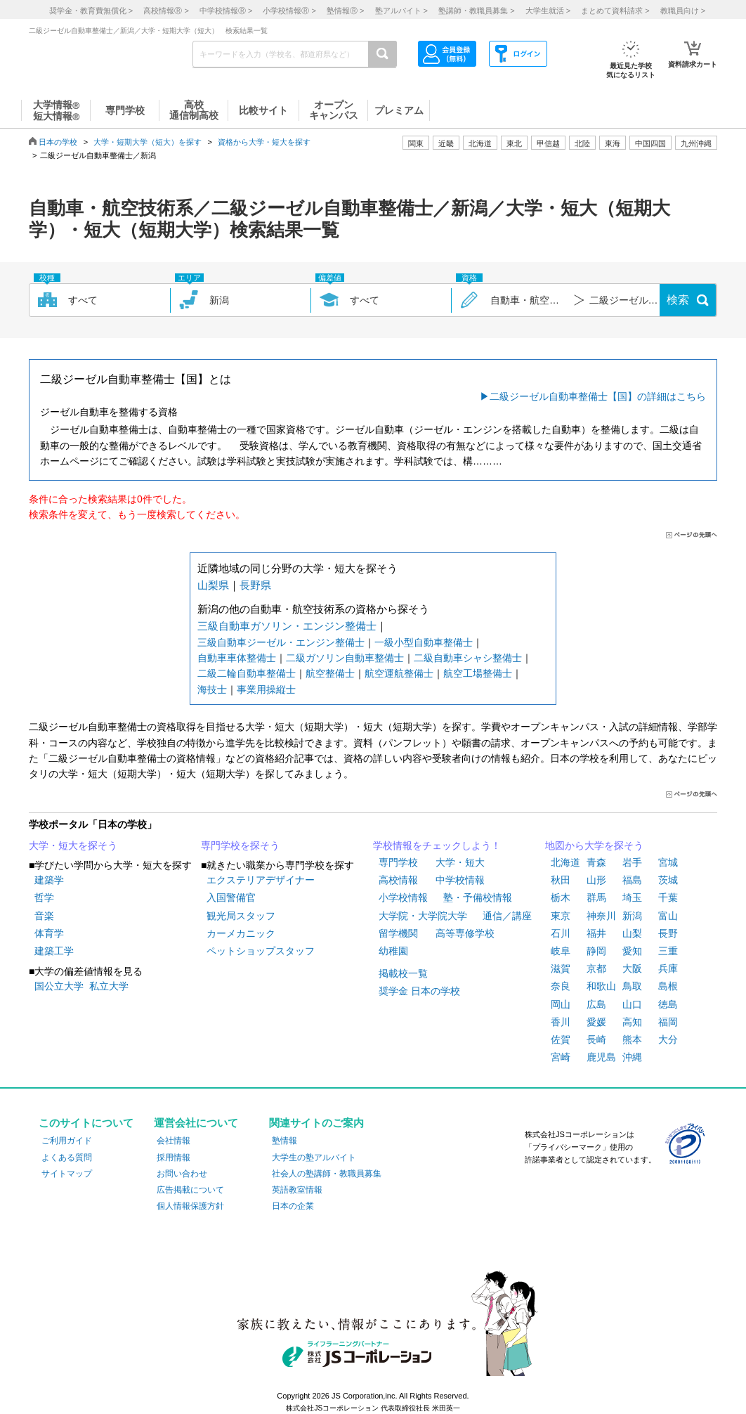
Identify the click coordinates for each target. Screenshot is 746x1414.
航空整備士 (330, 673)
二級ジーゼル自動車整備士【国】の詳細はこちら (598, 396)
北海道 (480, 143)
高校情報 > (165, 10)
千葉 (668, 897)
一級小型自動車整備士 (423, 642)
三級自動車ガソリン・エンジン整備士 (287, 626)
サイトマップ (66, 1174)
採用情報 (173, 1157)
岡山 (560, 1004)
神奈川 (601, 915)
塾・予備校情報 (477, 897)
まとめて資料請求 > (615, 10)
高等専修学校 (465, 933)
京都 (596, 968)
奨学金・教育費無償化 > (91, 10)
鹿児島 (601, 1057)
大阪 (632, 968)
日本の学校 (58, 142)
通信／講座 (507, 915)
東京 (560, 915)
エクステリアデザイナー (261, 880)
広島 (596, 1004)
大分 (668, 1039)
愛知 (632, 950)
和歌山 (601, 986)
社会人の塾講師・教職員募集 (326, 1174)
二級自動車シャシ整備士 (468, 657)
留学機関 (398, 933)
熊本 (632, 1039)
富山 (668, 915)
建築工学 (54, 950)
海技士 (212, 689)
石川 (560, 933)
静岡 (596, 950)
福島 (632, 880)
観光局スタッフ (241, 915)
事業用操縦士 (266, 689)
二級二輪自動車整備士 (246, 673)
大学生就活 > (547, 10)
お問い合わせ (182, 1174)
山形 (596, 880)
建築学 (49, 880)
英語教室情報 (297, 1190)
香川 (560, 1021)
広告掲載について (190, 1190)
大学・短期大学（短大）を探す (147, 142)
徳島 (668, 1004)
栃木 (560, 897)
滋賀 (560, 968)
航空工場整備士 (477, 673)
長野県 (255, 585)
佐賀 (560, 1039)
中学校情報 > (225, 10)
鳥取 (632, 986)
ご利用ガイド (66, 1141)
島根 (668, 986)
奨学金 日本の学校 (419, 991)
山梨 (632, 933)
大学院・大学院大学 (423, 915)
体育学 (49, 933)
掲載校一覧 (403, 973)
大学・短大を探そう (73, 845)
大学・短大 (460, 862)
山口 (632, 1004)
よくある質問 (66, 1157)
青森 (596, 862)
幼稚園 (393, 950)
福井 (596, 933)
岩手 (632, 862)
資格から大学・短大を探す (264, 142)
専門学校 (398, 862)
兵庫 (668, 968)
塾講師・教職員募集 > (476, 10)
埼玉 (632, 897)
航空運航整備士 (399, 673)
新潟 (632, 915)
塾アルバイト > (401, 10)
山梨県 (213, 585)
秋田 (560, 880)
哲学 (44, 897)
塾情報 (284, 1141)
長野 (668, 933)
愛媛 (596, 1021)
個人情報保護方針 (190, 1206)
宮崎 (560, 1057)
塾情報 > (345, 10)
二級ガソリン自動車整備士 (345, 657)
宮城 (668, 862)
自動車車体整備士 (236, 657)
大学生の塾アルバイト (314, 1157)
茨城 (668, 880)
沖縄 (632, 1057)
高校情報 (398, 880)
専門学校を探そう (240, 845)
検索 (678, 300)
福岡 (668, 1021)
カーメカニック (241, 933)
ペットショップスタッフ (261, 950)
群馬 (596, 897)
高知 (632, 1021)
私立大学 (109, 986)
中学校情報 (460, 880)
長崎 (596, 1039)
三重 (668, 950)
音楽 (44, 915)
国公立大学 (59, 986)
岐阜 (560, 950)
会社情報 (173, 1141)
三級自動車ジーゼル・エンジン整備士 (281, 642)
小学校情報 (403, 897)
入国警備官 (231, 897)
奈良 (560, 986)
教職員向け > (682, 10)
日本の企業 (293, 1206)
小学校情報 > (289, 10)
